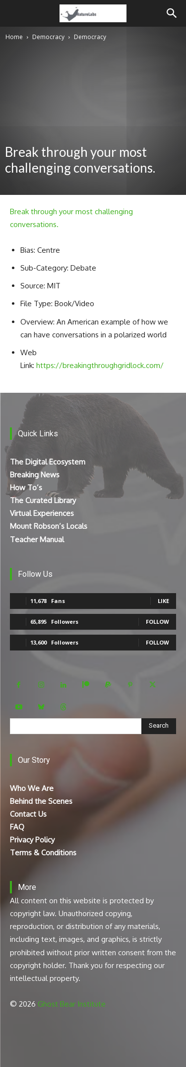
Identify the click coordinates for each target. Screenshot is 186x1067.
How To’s (26, 487)
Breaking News (35, 474)
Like (163, 600)
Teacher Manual (37, 539)
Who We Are (32, 788)
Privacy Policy (32, 839)
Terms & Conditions (43, 852)
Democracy (48, 37)
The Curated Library (43, 500)
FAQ (17, 827)
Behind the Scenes (41, 801)
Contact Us (28, 814)
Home (14, 37)
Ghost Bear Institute (72, 1004)
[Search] (172, 13)
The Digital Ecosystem (47, 461)
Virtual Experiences (42, 513)
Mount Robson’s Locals (48, 526)
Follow (157, 621)
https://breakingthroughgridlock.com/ (100, 365)
